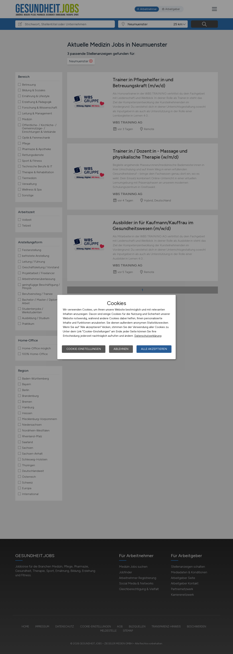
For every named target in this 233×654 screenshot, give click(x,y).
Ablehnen (121, 349)
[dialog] (116, 327)
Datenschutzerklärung (147, 335)
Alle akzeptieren (154, 349)
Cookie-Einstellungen (83, 349)
